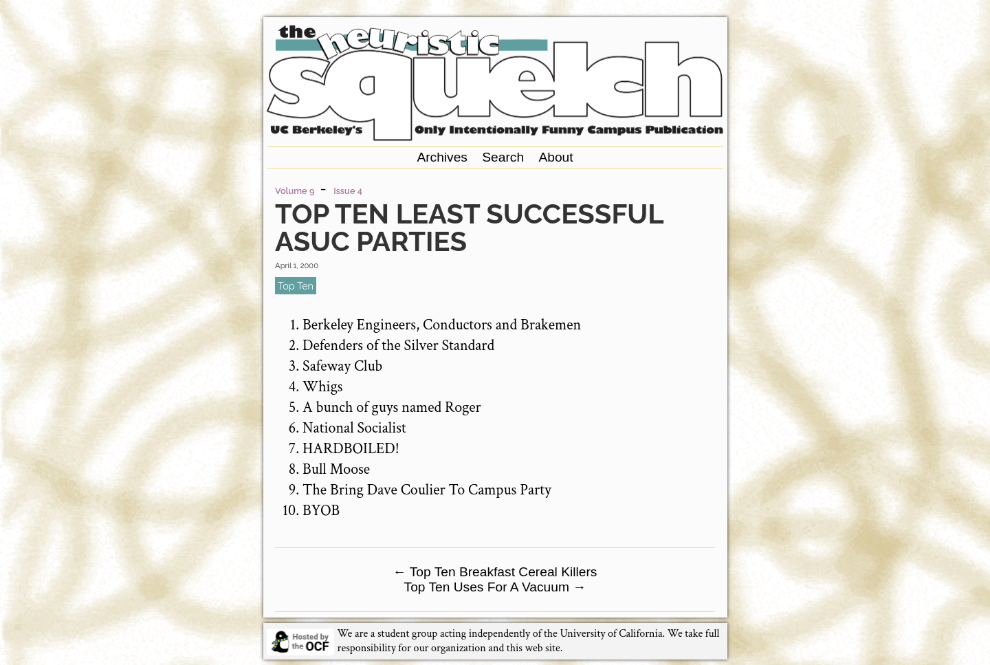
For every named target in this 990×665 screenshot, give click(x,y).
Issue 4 (347, 191)
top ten (296, 286)
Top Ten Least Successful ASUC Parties (469, 227)
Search (503, 157)
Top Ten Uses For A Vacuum (495, 587)
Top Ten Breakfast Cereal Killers (495, 572)
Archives (442, 157)
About (555, 157)
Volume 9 (294, 191)
